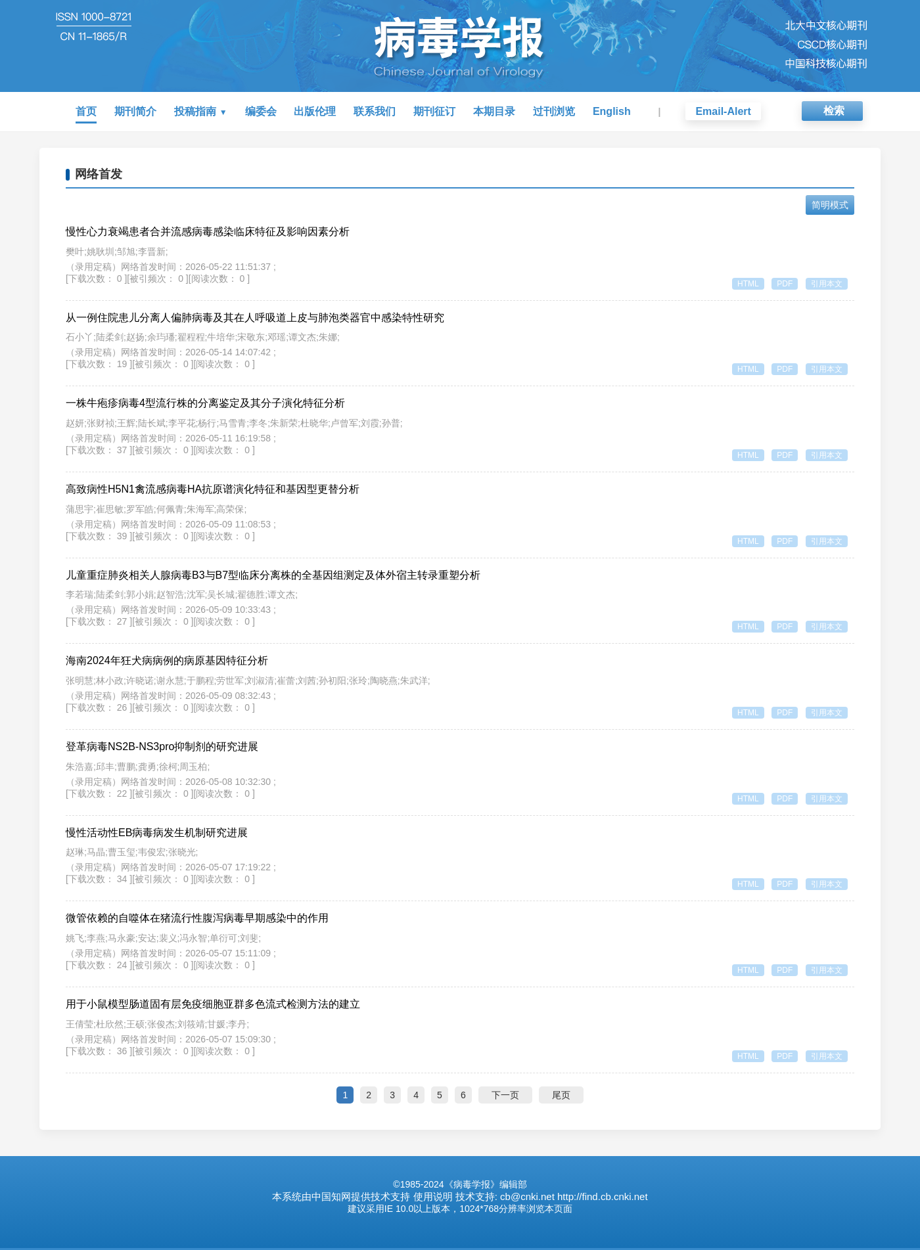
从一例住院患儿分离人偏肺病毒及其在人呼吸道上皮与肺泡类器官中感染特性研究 (255, 317)
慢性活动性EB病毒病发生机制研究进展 (157, 833)
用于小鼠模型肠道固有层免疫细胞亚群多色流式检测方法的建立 (213, 1006)
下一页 (505, 1097)
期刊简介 (135, 111)
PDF (783, 283)
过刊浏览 (554, 111)
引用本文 (826, 283)
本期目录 (494, 111)
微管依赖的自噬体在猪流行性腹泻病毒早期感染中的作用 (197, 920)
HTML (745, 283)
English (612, 111)
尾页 (561, 1097)
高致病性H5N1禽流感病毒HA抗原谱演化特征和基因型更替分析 (212, 489)
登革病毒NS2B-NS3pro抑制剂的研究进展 (162, 747)
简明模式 (829, 205)
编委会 (261, 111)
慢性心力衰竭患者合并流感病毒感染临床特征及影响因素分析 (208, 231)
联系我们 (375, 111)
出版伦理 (315, 111)
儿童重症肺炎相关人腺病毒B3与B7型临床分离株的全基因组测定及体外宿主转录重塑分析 (273, 575)
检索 (833, 110)
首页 (86, 111)
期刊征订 (434, 111)
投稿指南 (195, 111)
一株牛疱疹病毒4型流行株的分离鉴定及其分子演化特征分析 (205, 403)
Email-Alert (722, 111)
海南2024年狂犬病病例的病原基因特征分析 (167, 661)
